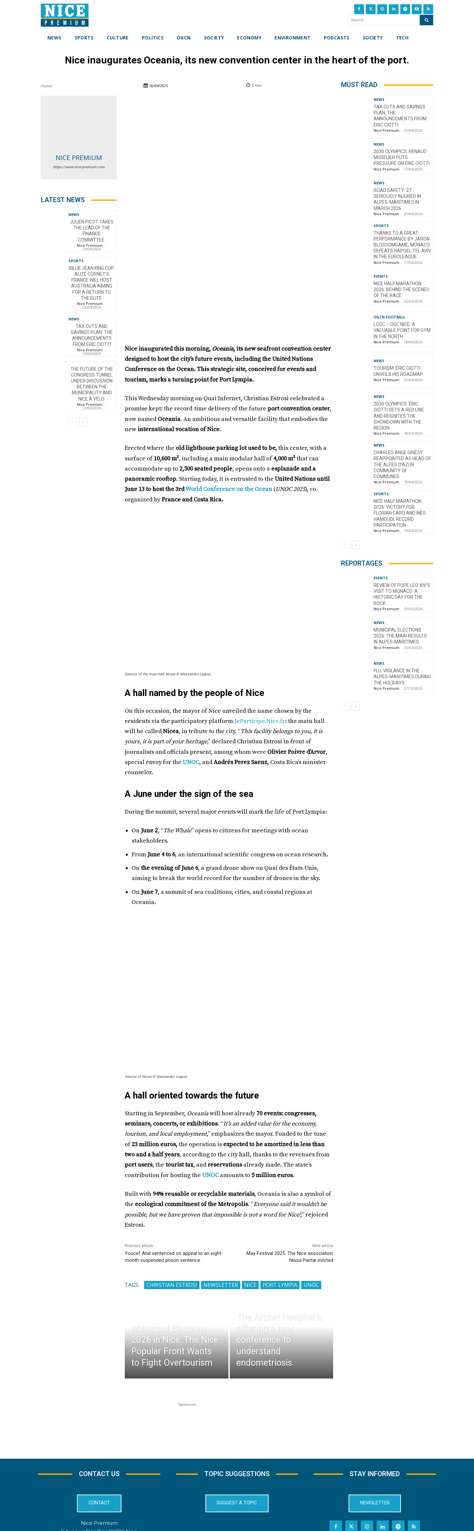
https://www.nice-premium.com (79, 167)
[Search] (426, 20)
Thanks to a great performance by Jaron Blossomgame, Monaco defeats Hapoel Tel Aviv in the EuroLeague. (402, 245)
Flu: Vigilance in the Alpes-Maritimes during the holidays (402, 676)
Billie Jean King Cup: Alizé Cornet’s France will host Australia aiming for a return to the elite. (92, 283)
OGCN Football (389, 317)
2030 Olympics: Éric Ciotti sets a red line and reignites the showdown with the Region (399, 415)
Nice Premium (79, 157)
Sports (76, 261)
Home (46, 86)
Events (381, 276)
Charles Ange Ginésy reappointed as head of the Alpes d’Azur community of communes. (402, 464)
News (73, 214)
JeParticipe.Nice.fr (259, 669)
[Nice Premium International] (65, 15)
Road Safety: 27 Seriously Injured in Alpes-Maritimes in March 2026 (397, 199)
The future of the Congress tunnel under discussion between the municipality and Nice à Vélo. (91, 384)
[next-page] (83, 422)
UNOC (191, 710)
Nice (250, 1233)
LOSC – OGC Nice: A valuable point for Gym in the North (402, 330)
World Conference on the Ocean (228, 437)
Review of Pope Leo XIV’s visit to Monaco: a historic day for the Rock (402, 594)
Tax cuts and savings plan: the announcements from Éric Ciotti (92, 335)
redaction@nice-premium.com (99, 1488)
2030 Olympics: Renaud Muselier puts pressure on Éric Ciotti (402, 157)
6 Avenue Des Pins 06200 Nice (99, 1480)
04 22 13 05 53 (99, 1497)
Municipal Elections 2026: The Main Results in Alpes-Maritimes (400, 635)
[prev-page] (72, 422)
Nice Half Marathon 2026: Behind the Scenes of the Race (401, 289)
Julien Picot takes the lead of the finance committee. (92, 231)
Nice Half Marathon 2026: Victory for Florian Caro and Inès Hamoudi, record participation (400, 513)
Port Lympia (280, 1233)
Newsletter (220, 1233)
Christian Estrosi (171, 1233)
